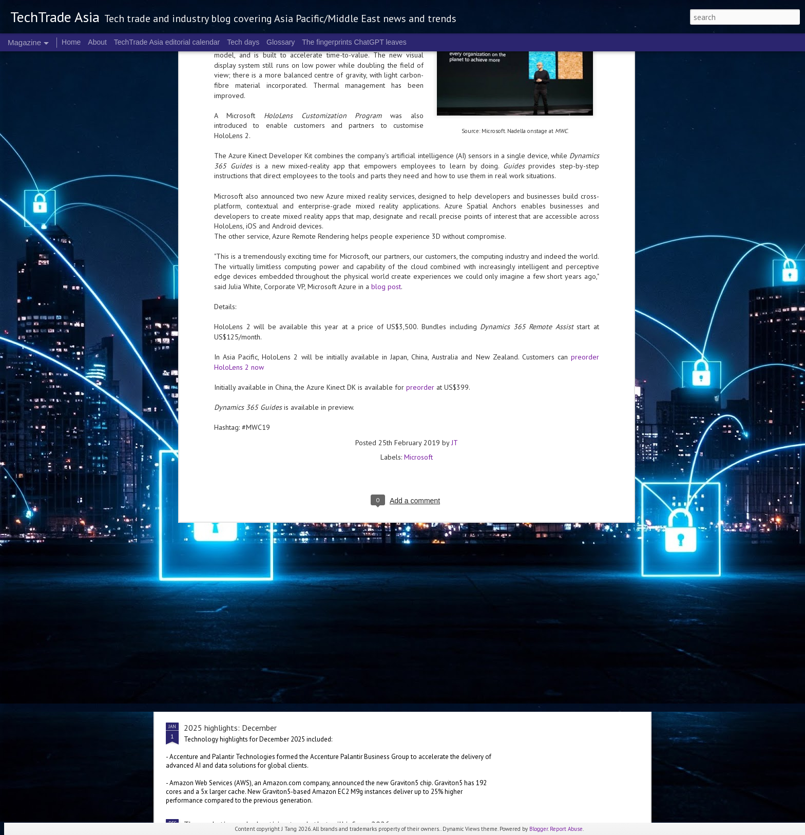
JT (454, 293)
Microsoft (418, 308)
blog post (386, 137)
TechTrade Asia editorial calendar (167, 42)
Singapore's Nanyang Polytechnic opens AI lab (262, 565)
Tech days (243, 42)
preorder (420, 238)
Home (71, 42)
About (97, 42)
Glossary (280, 42)
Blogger (538, 828)
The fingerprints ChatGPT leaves (354, 42)
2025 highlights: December (230, 728)
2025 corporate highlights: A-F (351, 610)
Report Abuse (566, 828)
